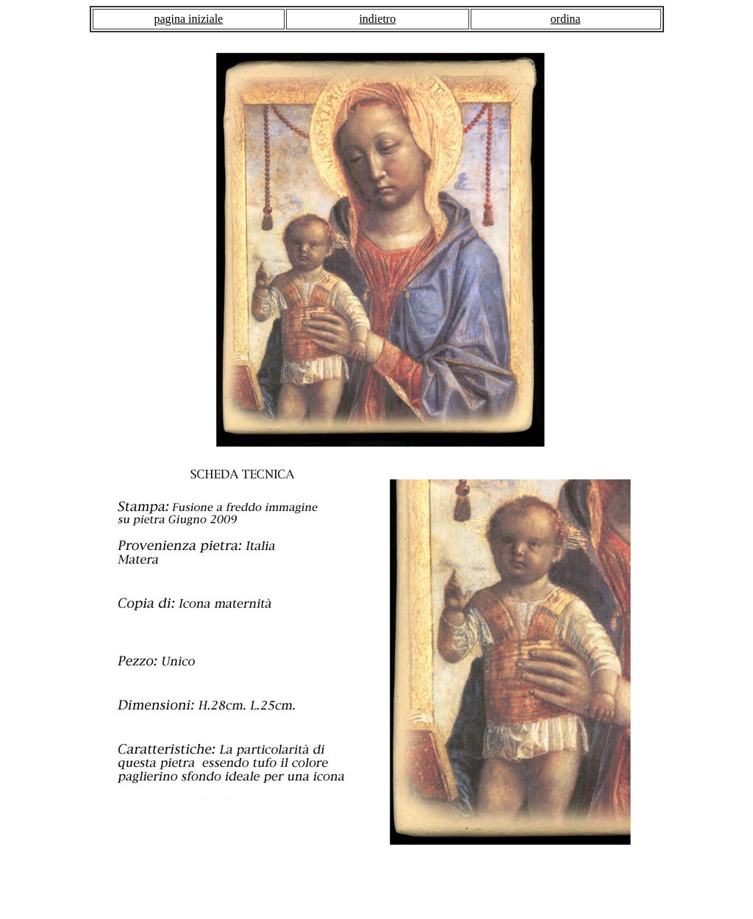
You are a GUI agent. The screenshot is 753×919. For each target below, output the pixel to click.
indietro (377, 18)
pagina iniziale (188, 18)
